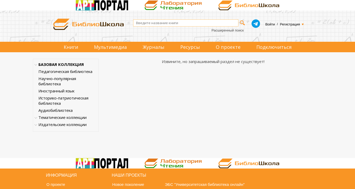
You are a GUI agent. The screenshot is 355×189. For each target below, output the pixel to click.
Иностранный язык (56, 90)
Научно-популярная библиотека (57, 81)
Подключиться (274, 47)
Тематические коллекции (62, 117)
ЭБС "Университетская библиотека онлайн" (205, 184)
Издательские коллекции (62, 124)
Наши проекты (129, 175)
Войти (270, 24)
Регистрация (290, 24)
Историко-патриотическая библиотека (63, 100)
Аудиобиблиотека (55, 110)
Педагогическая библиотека (65, 71)
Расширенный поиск (228, 30)
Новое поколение (128, 184)
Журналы (153, 47)
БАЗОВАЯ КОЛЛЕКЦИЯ (61, 64)
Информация (61, 175)
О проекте (228, 47)
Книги (71, 47)
